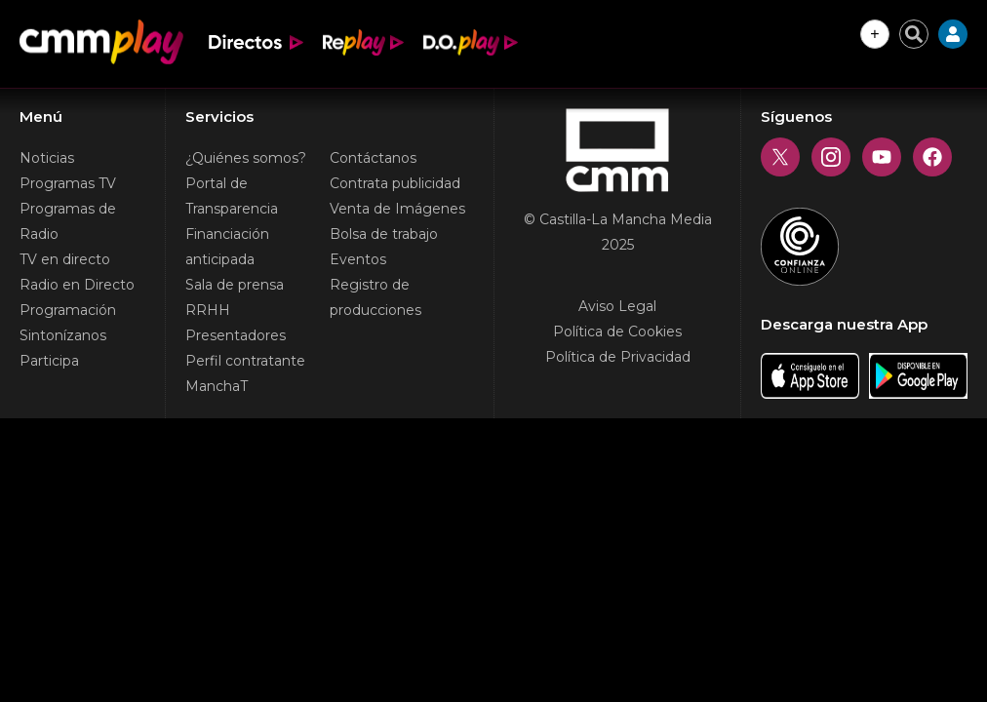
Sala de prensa (234, 284)
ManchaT (216, 386)
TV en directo (65, 259)
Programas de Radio (68, 221)
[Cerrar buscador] (913, 34)
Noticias (47, 158)
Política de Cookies (617, 331)
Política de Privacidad (618, 357)
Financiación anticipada (227, 246)
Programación (68, 310)
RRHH (207, 310)
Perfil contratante (245, 361)
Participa (49, 361)
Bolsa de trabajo (384, 234)
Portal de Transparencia (231, 196)
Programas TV (68, 183)
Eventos (358, 259)
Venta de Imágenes (397, 208)
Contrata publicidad (395, 183)
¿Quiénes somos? (245, 158)
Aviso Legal (617, 306)
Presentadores (235, 335)
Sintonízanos (63, 335)
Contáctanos (373, 158)
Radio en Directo (77, 284)
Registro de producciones (375, 297)
